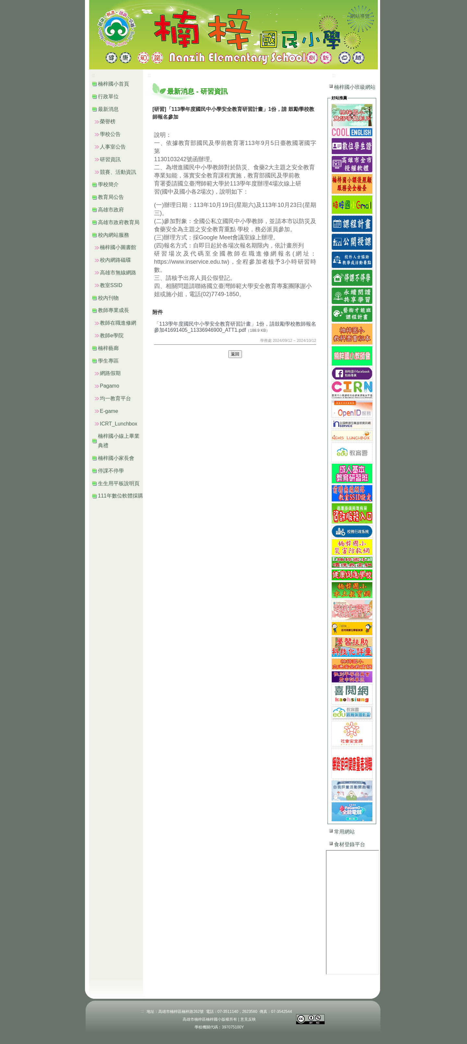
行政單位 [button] (108, 96)
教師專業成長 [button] (113, 310)
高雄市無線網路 (118, 272)
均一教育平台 (115, 398)
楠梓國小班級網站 (355, 87)
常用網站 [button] (344, 831)
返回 (235, 354)
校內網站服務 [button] (113, 235)
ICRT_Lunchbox (118, 423)
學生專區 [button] (108, 361)
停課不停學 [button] (111, 471)
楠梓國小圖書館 (118, 247)
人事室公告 (113, 147)
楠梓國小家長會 (116, 458)
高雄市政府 (111, 209)
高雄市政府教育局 (118, 222)
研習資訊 (110, 159)
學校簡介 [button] (108, 184)
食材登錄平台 (349, 844)
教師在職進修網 (118, 323)
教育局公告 (111, 197)
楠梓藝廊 (108, 348)
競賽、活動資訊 (118, 172)
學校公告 (110, 134)
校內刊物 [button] (108, 298)
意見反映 (248, 1019)
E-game (109, 411)
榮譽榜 (107, 121)
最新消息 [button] (108, 109)
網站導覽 (360, 16)
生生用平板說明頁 (118, 483)
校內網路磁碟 (115, 260)
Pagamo (109, 386)
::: (344, 16)
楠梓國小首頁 (113, 84)
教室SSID (111, 285)
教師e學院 (112, 335)
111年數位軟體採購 (120, 495)
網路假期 (110, 373)
